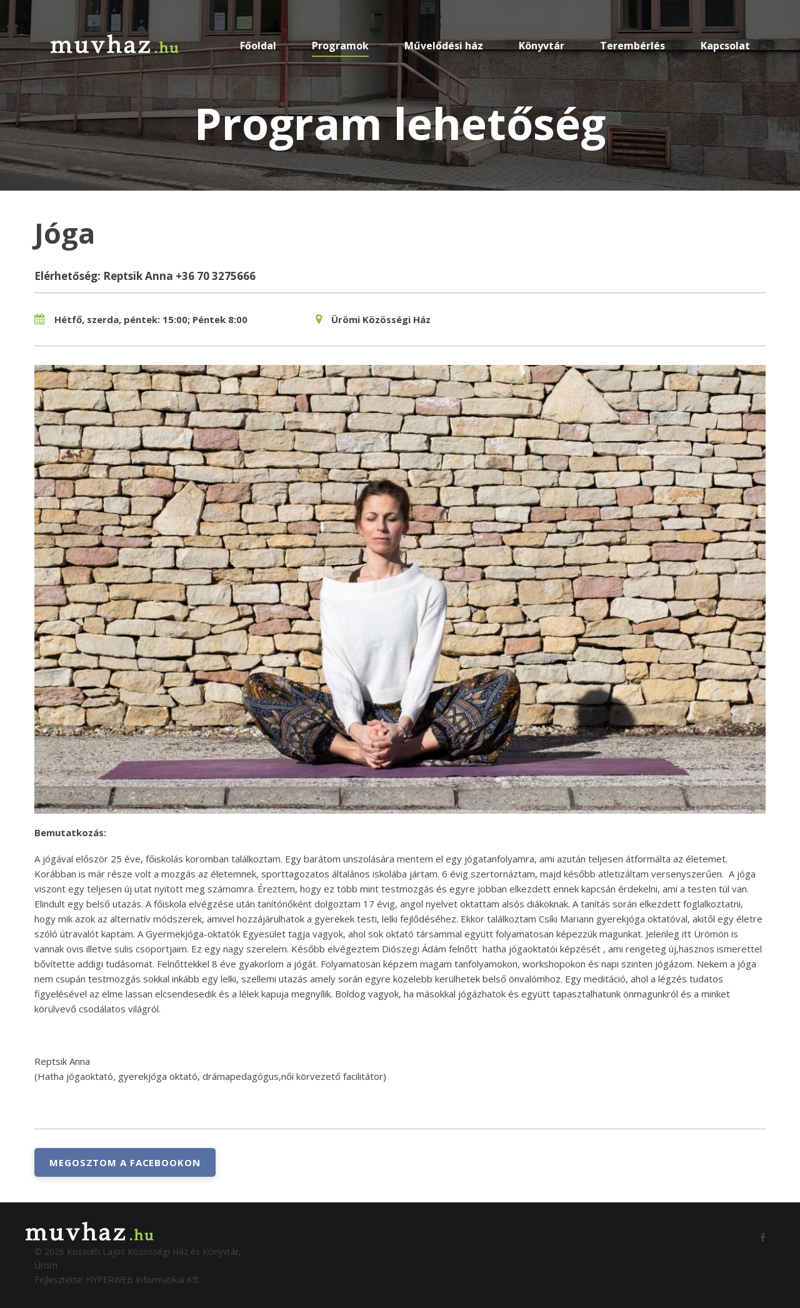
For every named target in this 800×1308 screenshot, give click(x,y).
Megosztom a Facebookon (125, 1162)
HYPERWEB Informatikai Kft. (143, 1280)
